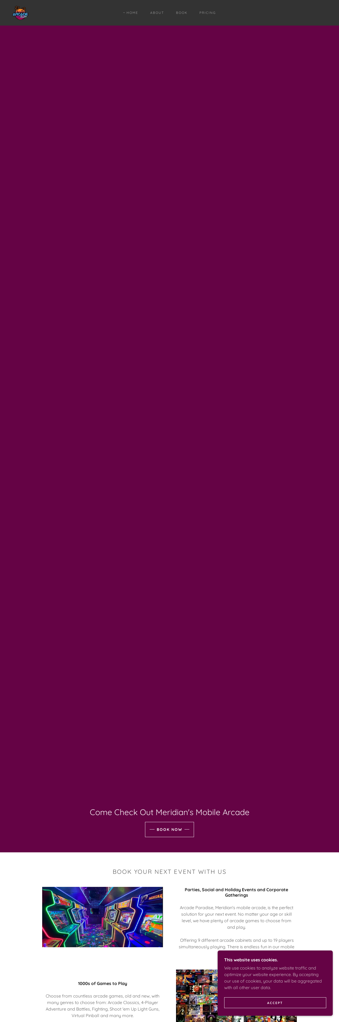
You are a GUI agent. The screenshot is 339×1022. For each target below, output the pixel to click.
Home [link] (132, 13)
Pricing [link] (207, 13)
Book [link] (181, 13)
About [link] (157, 13)
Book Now (169, 829)
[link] (20, 12)
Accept (278, 1003)
